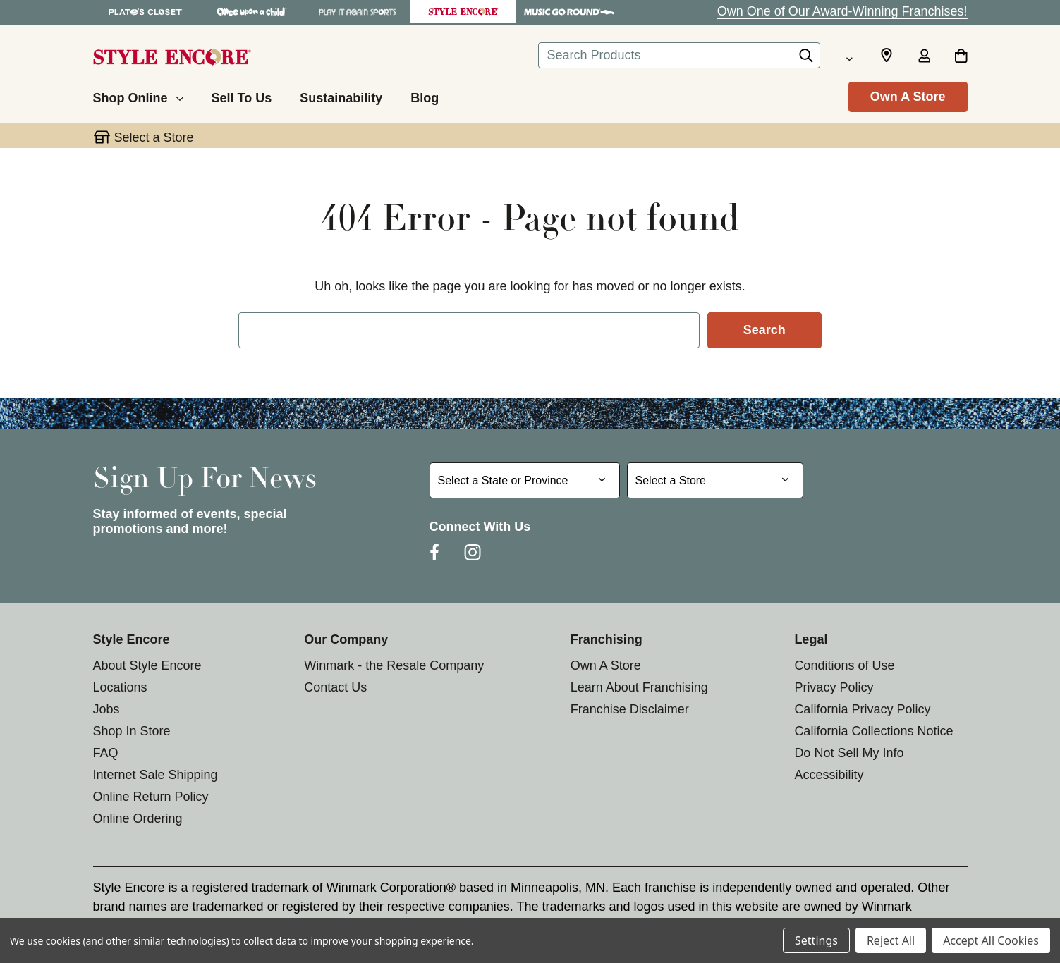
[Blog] (424, 96)
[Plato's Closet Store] (146, 11)
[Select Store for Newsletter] (715, 480)
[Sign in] (924, 57)
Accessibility (828, 775)
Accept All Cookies (991, 940)
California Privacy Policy (862, 709)
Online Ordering (138, 818)
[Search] (806, 59)
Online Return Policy (151, 797)
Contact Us (335, 687)
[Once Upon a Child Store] (252, 11)
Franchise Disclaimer (630, 709)
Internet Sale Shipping (155, 775)
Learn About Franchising (639, 687)
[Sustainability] (341, 96)
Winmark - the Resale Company (394, 665)
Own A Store (908, 97)
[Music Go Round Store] (569, 11)
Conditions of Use (844, 665)
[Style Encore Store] (463, 11)
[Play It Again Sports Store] (357, 11)
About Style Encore (147, 665)
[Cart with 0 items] (961, 57)
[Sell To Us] (241, 96)
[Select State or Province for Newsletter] (525, 480)
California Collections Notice (873, 731)
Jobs (106, 709)
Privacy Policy (833, 687)
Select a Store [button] (154, 137)
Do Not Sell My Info (848, 753)
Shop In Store (132, 731)
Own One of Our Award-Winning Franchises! (842, 11)
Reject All (891, 940)
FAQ (105, 753)
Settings (816, 940)
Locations (120, 687)
